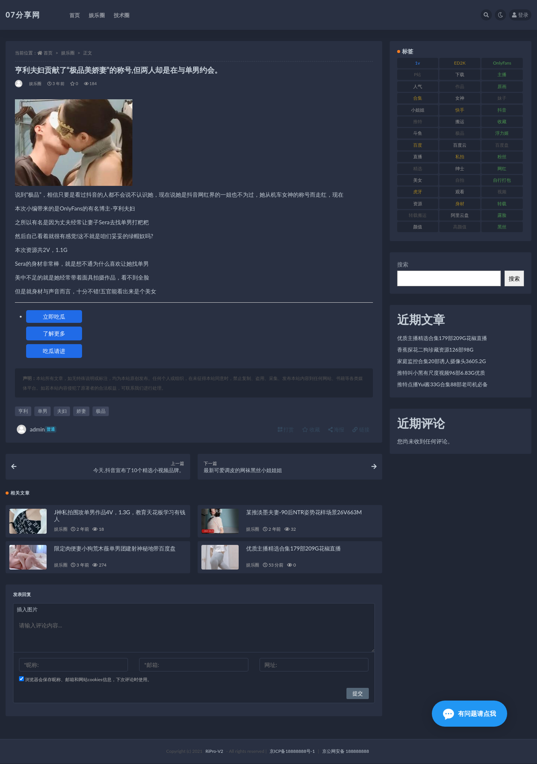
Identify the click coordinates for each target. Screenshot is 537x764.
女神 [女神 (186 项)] (459, 98)
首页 (48, 53)
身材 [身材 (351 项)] (459, 203)
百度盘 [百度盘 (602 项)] (502, 145)
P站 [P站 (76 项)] (417, 74)
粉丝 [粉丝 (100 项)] (501, 156)
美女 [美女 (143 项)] (417, 180)
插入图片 (27, 609)
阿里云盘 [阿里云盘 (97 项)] (460, 215)
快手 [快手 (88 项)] (459, 110)
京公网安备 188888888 (345, 752)
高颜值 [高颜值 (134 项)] (460, 227)
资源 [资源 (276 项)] (417, 203)
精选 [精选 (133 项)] (417, 168)
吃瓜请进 (54, 350)
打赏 (286, 429)
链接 (361, 429)
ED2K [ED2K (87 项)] (460, 63)
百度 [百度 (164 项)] (417, 145)
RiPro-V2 (214, 752)
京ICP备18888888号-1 (292, 752)
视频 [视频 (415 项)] (501, 191)
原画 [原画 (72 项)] (501, 86)
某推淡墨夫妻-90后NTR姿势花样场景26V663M (304, 512)
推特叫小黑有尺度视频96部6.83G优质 (441, 372)
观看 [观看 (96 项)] (459, 191)
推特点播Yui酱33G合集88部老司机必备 (442, 384)
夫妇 (62, 411)
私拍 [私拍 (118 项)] (459, 156)
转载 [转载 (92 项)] (501, 203)
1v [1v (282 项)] (417, 63)
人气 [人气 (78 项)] (417, 86)
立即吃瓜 (54, 316)
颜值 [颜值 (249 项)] (417, 227)
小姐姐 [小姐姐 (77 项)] (417, 110)
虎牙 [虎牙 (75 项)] (417, 191)
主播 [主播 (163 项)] (501, 74)
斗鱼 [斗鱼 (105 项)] (417, 133)
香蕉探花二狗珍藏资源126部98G (435, 349)
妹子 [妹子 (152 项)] (501, 98)
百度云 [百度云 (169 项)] (460, 145)
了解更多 (54, 333)
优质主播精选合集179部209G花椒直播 (293, 548)
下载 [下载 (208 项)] (459, 74)
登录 (520, 15)
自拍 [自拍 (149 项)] (459, 180)
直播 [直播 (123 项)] (417, 156)
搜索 (402, 264)
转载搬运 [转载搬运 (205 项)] (418, 215)
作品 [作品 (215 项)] (459, 86)
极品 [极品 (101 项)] (459, 133)
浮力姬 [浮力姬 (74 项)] (502, 133)
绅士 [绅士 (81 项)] (459, 168)
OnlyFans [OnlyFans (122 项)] (502, 63)
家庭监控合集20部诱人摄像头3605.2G (441, 361)
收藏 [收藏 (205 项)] (501, 121)
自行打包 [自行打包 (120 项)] (502, 180)
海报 (336, 429)
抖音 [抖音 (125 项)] (501, 110)
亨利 (23, 411)
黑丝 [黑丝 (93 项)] (501, 227)
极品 (101, 411)
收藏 (311, 429)
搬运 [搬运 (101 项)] (459, 121)
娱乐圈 (68, 53)
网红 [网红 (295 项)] (501, 168)
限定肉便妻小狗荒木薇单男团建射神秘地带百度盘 (115, 548)
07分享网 (23, 14)
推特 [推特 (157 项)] (417, 121)
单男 (42, 411)
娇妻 (81, 411)
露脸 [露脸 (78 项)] (501, 215)
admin (36, 429)
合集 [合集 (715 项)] (417, 98)
